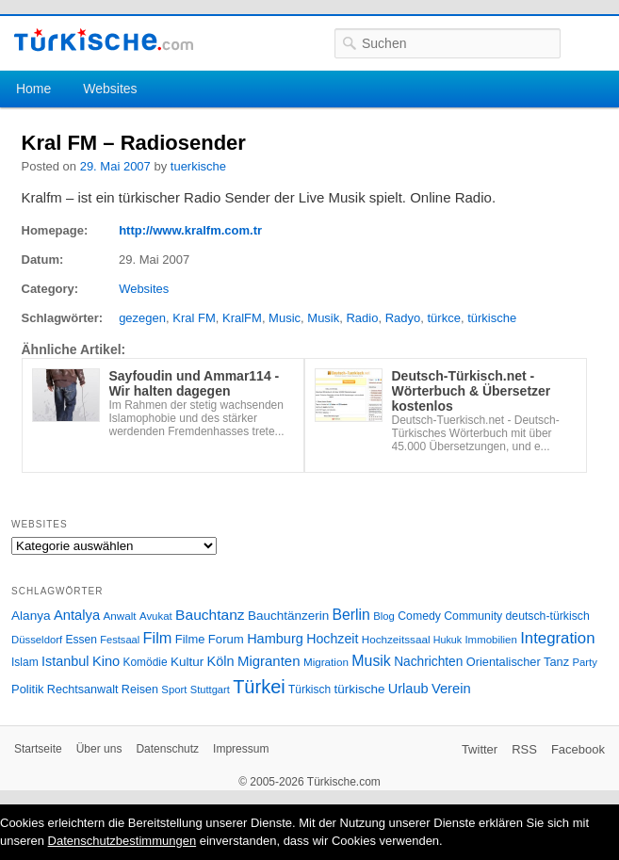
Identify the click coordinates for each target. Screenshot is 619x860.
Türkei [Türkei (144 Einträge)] (259, 686)
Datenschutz (167, 748)
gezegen (142, 318)
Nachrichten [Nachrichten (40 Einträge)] (428, 662)
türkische (491, 318)
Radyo (403, 318)
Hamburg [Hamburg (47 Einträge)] (275, 638)
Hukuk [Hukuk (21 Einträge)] (447, 639)
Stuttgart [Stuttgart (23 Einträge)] (210, 689)
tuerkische (198, 166)
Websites (110, 88)
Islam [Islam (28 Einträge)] (25, 662)
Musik (323, 318)
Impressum (241, 748)
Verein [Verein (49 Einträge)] (451, 688)
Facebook (578, 749)
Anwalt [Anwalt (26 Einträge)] (120, 615)
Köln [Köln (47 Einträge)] (221, 661)
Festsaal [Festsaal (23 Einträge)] (119, 639)
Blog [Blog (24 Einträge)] (384, 616)
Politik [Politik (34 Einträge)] (27, 689)
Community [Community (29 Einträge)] (473, 616)
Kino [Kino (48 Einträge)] (106, 661)
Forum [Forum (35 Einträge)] (226, 639)
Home (33, 88)
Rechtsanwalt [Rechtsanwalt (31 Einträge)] (83, 689)
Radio (362, 318)
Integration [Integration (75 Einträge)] (557, 638)
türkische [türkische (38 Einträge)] (359, 689)
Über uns (99, 748)
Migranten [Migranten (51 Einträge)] (269, 661)
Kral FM (194, 318)
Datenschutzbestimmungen (122, 841)
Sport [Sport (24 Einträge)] (174, 689)
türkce (444, 318)
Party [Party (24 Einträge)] (584, 662)
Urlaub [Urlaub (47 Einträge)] (408, 688)
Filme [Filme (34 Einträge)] (190, 639)
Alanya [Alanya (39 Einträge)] (31, 615)
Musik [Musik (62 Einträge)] (371, 661)
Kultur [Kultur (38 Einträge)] (187, 662)
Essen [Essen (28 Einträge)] (81, 639)
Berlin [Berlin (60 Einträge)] (351, 615)
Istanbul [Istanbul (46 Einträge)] (65, 661)
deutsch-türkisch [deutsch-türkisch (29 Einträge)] (548, 616)
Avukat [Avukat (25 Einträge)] (155, 616)
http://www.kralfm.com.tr (190, 230)
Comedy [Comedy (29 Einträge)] (419, 616)
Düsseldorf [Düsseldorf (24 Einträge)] (36, 639)
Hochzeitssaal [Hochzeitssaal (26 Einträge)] (396, 639)
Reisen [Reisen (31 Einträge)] (140, 689)
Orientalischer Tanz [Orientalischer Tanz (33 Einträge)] (517, 662)
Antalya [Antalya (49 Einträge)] (77, 615)
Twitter (479, 749)
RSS (524, 749)
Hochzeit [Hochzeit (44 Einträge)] (332, 638)
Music (285, 318)
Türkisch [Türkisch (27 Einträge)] (309, 689)
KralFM (242, 318)
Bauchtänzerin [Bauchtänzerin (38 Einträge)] (288, 615)
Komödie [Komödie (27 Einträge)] (145, 662)
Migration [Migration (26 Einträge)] (326, 662)
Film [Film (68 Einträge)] (157, 637)
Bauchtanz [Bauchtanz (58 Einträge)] (209, 615)
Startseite (38, 748)
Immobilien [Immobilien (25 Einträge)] (490, 639)
